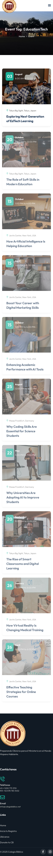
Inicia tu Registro (8, 831)
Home (22, 36)
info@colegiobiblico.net (10, 806)
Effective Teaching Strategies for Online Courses (21, 693)
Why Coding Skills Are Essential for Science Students (21, 433)
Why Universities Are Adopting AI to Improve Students (22, 499)
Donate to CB (7, 842)
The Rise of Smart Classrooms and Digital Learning (22, 565)
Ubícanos (4, 836)
